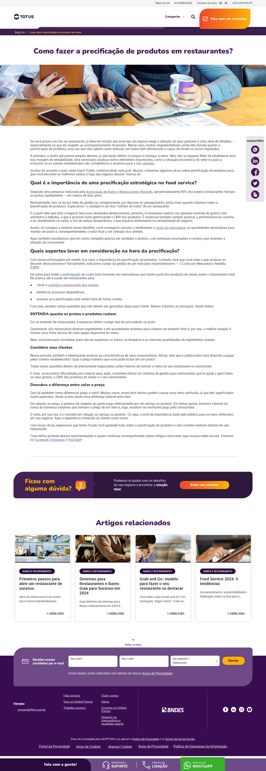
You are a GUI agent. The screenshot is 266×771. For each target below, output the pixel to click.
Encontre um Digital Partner (113, 709)
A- (226, 2)
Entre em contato (204, 485)
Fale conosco (72, 696)
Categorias (172, 17)
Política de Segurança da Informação (200, 746)
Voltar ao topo (133, 644)
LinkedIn (233, 709)
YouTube (74, 439)
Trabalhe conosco (75, 708)
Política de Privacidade (146, 739)
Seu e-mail (128, 658)
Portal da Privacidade (54, 746)
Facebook (42, 439)
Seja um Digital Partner (78, 702)
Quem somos (109, 696)
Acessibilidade (183, 2)
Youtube (249, 709)
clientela (148, 163)
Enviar (233, 660)
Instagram (57, 439)
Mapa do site (162, 2)
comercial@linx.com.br (32, 710)
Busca (193, 17)
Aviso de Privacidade (157, 673)
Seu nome (76, 658)
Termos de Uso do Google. (180, 739)
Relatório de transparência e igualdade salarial (112, 720)
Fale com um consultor (229, 19)
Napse (105, 702)
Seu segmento (181, 658)
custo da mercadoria (171, 227)
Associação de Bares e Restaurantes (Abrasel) (119, 191)
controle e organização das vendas (73, 285)
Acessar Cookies (120, 746)
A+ (220, 2)
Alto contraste (242, 2)
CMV (34, 267)
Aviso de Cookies (88, 746)
